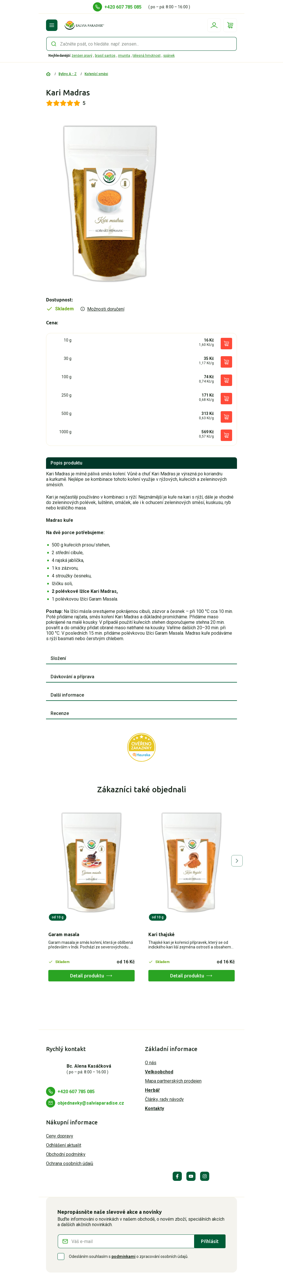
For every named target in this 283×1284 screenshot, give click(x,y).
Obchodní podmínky (65, 1154)
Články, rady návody (164, 1099)
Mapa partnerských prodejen (173, 1081)
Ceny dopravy (59, 1136)
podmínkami (123, 1256)
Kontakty (154, 1108)
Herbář (152, 1090)
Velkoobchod (159, 1072)
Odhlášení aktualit (63, 1145)
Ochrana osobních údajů (69, 1163)
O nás (150, 1062)
